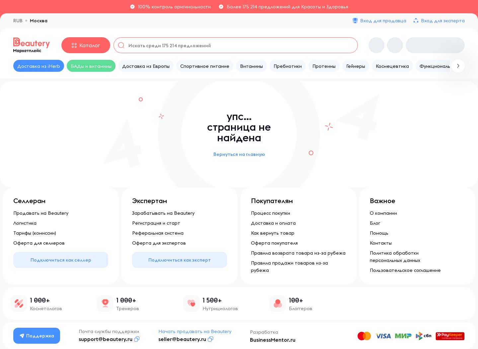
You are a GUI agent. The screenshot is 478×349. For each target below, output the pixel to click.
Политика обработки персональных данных (395, 256)
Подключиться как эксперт (179, 260)
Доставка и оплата (273, 223)
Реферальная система (158, 233)
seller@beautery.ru (182, 339)
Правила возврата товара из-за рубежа (298, 253)
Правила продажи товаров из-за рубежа (289, 266)
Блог (375, 223)
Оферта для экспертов (159, 243)
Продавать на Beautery (40, 213)
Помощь (379, 233)
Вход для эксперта (443, 21)
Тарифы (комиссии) (34, 233)
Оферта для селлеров (39, 243)
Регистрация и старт (156, 223)
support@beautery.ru (105, 339)
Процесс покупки (270, 213)
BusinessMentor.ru (272, 339)
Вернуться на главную (239, 154)
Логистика (25, 223)
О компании (383, 213)
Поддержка (37, 336)
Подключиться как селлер (61, 260)
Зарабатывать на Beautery (163, 213)
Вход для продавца (383, 21)
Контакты (381, 243)
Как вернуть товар (272, 233)
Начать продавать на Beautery (194, 331)
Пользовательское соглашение (405, 270)
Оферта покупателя (274, 243)
